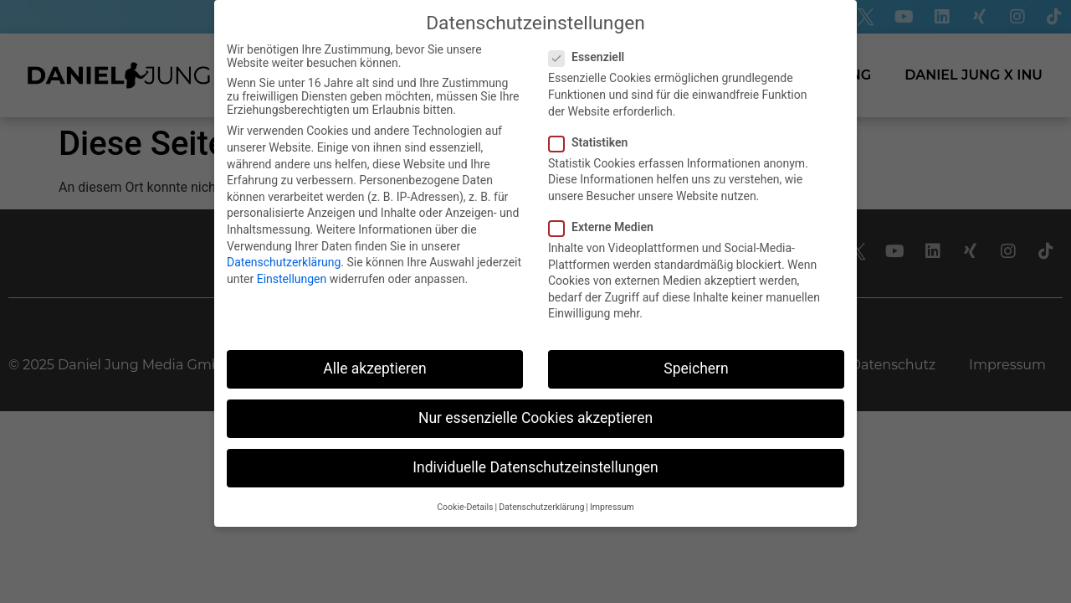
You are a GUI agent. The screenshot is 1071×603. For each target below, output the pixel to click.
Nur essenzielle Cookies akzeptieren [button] (535, 418)
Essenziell (591, 57)
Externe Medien (606, 227)
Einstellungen (292, 279)
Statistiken (593, 142)
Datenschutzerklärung (284, 262)
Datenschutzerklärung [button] (541, 507)
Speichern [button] (696, 368)
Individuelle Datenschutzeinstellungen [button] (535, 467)
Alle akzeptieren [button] (375, 368)
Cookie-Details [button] (465, 507)
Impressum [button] (612, 507)
